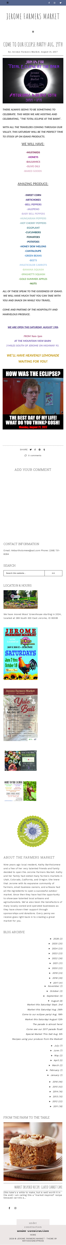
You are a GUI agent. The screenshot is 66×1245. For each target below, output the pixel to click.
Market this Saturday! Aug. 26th (44, 1009)
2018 (55, 978)
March (56, 1065)
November (54, 986)
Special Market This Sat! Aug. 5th (44, 1034)
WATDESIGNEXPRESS (33, 1241)
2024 (55, 948)
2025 (55, 943)
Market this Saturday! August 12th (43, 1019)
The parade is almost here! (47, 1024)
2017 (56, 983)
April (57, 1060)
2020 (55, 968)
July (57, 1045)
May (56, 1055)
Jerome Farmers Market (33, 16)
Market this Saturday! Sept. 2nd (44, 1004)
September (53, 996)
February (55, 1070)
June (57, 1050)
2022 (55, 958)
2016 (55, 1081)
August (55, 1001)
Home (33, 1235)
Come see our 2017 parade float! (44, 1029)
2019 (55, 973)
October (54, 991)
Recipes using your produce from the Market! (37, 1039)
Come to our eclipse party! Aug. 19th (33, 44)
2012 (55, 1101)
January (55, 1075)
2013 (56, 1096)
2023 (55, 953)
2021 (56, 963)
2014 (56, 1091)
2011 (56, 1106)
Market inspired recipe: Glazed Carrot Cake (38, 1187)
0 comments (33, 455)
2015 (55, 1086)
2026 (56, 938)
